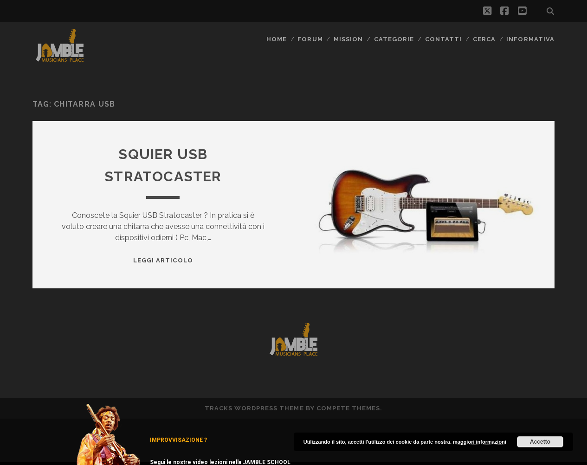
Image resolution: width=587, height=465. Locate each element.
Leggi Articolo (163, 260)
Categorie (394, 39)
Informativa (530, 39)
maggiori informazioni (479, 442)
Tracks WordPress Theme (254, 408)
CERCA (484, 39)
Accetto (540, 442)
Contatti (443, 39)
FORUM (310, 39)
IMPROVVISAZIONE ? (178, 440)
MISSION (348, 39)
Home (276, 39)
